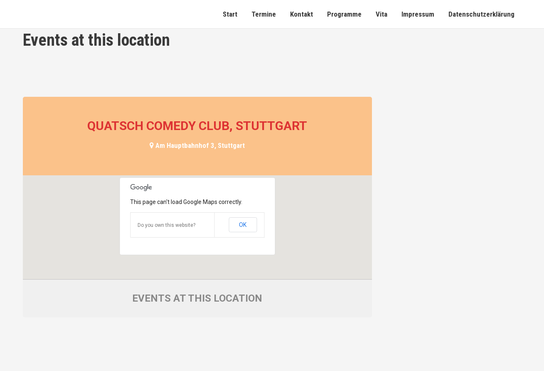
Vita (381, 14)
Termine (263, 14)
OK (242, 224)
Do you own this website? (166, 225)
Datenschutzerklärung (481, 14)
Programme (344, 14)
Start (230, 14)
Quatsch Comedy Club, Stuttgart (197, 125)
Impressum (417, 14)
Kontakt (301, 14)
